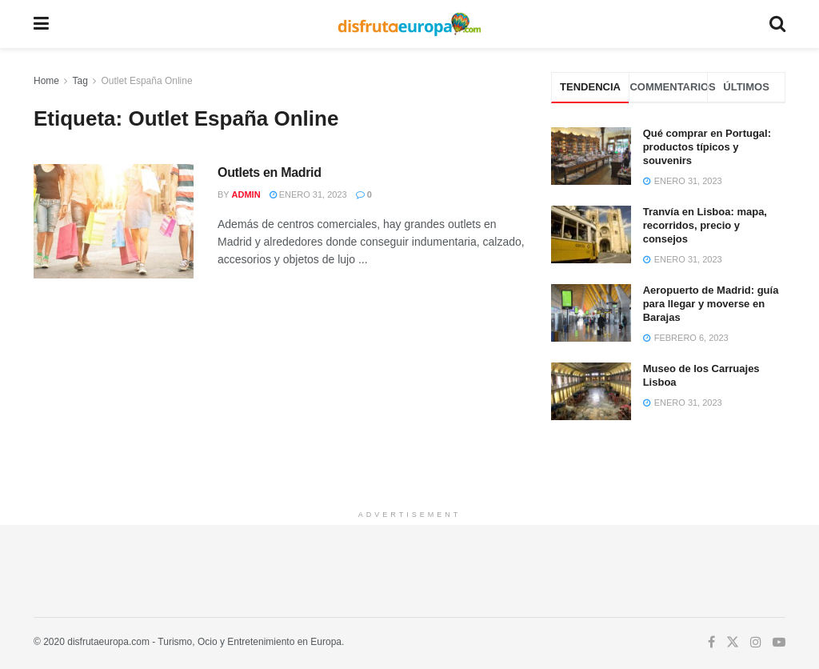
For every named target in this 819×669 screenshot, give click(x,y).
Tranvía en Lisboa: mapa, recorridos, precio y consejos (705, 225)
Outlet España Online (147, 80)
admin (246, 194)
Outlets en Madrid (270, 172)
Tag (79, 80)
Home (46, 80)
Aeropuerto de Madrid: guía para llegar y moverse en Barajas (711, 303)
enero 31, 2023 (308, 194)
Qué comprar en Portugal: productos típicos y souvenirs (707, 146)
